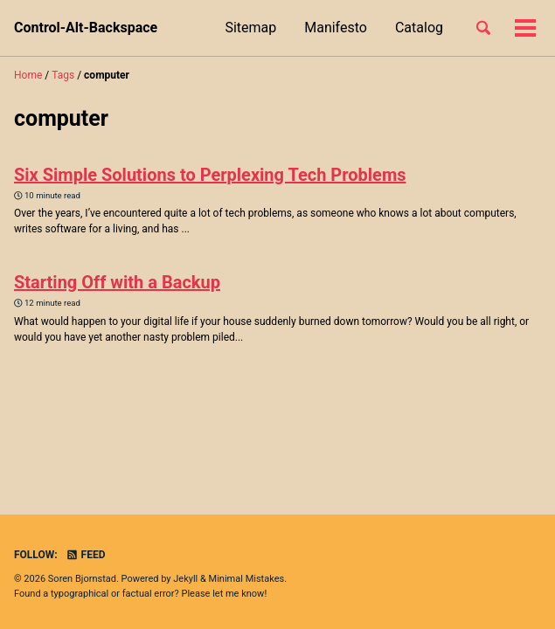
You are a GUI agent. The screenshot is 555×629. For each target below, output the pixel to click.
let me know (238, 593)
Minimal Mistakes (247, 578)
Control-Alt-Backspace (85, 27)
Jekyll (185, 578)
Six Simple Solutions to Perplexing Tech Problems (210, 174)
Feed (86, 555)
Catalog (419, 27)
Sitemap (250, 27)
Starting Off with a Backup (117, 282)
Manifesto (335, 27)
